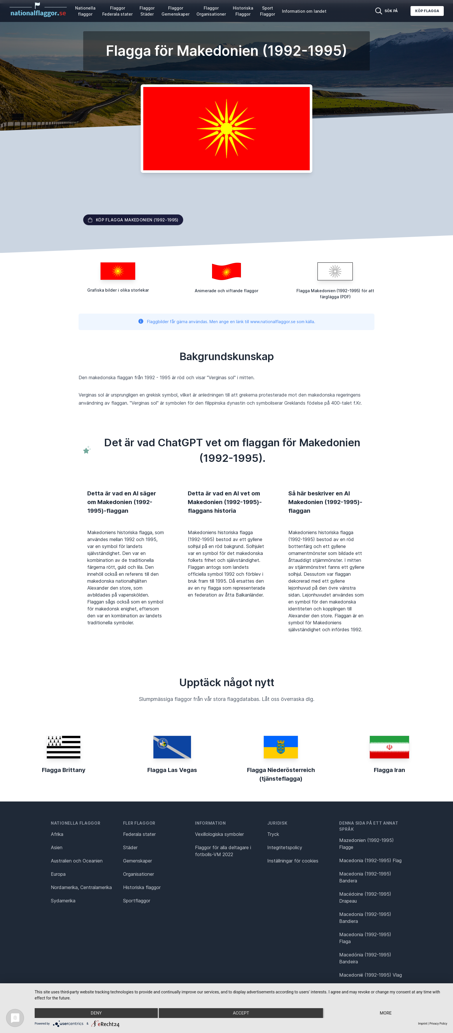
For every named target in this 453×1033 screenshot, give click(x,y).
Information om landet (304, 11)
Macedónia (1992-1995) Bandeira (365, 958)
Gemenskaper (137, 861)
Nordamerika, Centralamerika (81, 887)
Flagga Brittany (64, 770)
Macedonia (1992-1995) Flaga (365, 938)
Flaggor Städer (147, 10)
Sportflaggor (136, 901)
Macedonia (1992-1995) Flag (370, 860)
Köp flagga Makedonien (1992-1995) (133, 219)
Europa (58, 874)
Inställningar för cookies (292, 861)
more (385, 1013)
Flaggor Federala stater (117, 10)
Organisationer (138, 874)
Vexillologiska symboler (219, 834)
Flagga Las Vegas (172, 770)
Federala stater (139, 834)
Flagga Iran (389, 770)
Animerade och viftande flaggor (226, 290)
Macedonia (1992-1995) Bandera (365, 877)
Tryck (273, 834)
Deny (96, 1013)
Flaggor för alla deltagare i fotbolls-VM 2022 (223, 851)
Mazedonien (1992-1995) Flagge (366, 843)
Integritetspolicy (284, 847)
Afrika (57, 834)
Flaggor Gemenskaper (175, 10)
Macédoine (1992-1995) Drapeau (365, 897)
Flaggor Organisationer (211, 10)
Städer (130, 847)
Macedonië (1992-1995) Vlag (370, 975)
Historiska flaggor (142, 887)
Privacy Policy (438, 1023)
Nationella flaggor (85, 10)
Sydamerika (63, 901)
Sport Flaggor (267, 10)
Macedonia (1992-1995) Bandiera (365, 917)
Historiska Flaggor (243, 10)
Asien (56, 847)
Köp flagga (427, 11)
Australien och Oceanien (77, 861)
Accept (241, 1013)
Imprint (422, 1023)
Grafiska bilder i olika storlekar (118, 290)
